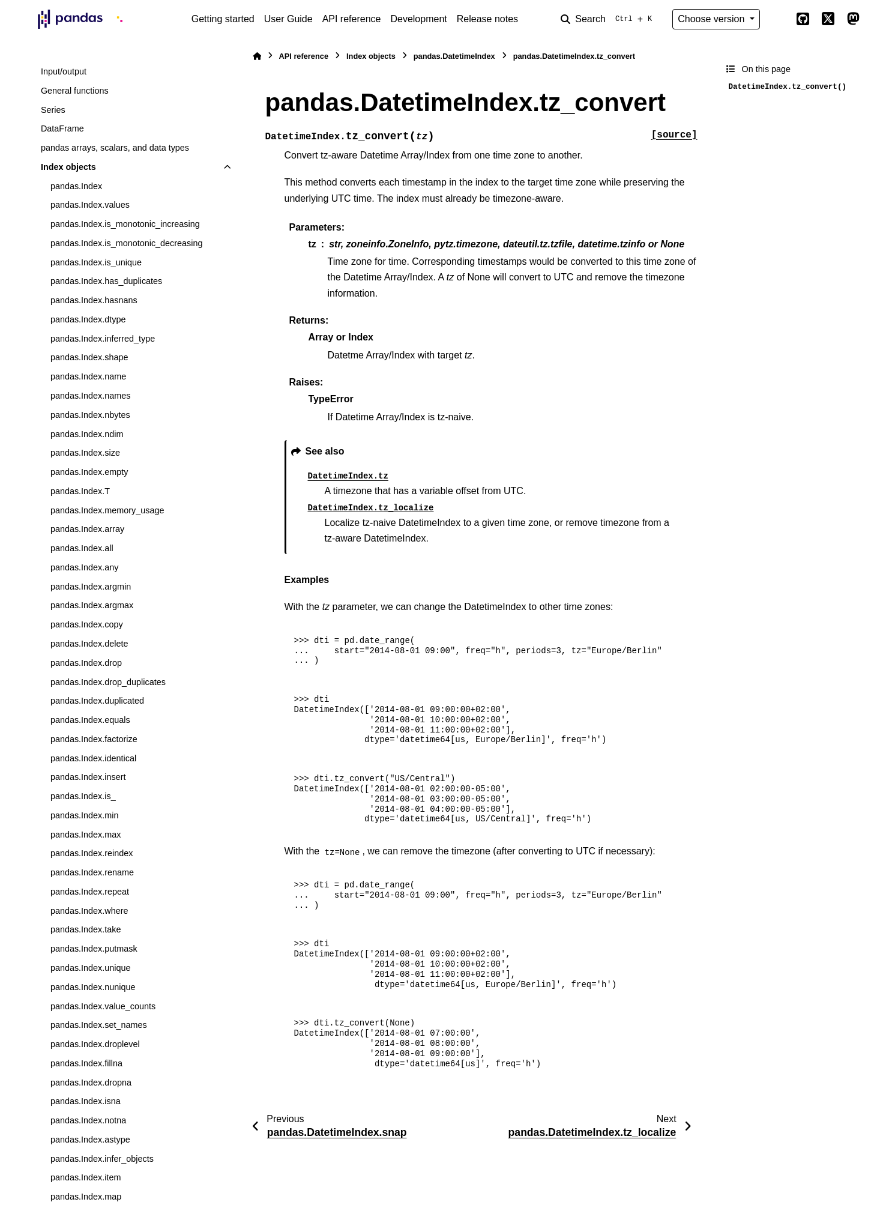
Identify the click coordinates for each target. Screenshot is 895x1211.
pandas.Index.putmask (93, 948)
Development (418, 19)
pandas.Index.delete (89, 643)
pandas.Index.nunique (93, 987)
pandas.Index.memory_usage (107, 510)
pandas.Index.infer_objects (102, 1159)
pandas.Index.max (85, 834)
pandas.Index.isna (85, 1101)
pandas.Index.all (81, 548)
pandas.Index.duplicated (97, 700)
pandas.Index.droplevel (95, 1044)
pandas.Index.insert (88, 777)
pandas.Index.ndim (87, 434)
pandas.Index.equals (90, 720)
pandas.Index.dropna (90, 1082)
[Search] (608, 19)
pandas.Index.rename (92, 872)
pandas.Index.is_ (83, 796)
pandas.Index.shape (89, 357)
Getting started (223, 19)
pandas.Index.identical (93, 758)
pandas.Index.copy (86, 624)
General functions (75, 90)
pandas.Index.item (85, 1177)
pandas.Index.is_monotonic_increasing (125, 224)
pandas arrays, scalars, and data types (115, 148)
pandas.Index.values (90, 205)
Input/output (63, 71)
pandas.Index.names (90, 395)
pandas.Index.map (85, 1196)
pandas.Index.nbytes (90, 415)
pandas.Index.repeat (89, 891)
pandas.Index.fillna (86, 1063)
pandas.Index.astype (90, 1139)
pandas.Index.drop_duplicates (108, 682)
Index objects (68, 167)
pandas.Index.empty (89, 472)
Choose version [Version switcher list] (712, 19)
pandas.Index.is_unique (96, 262)
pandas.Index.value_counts (102, 1006)
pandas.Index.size (85, 453)
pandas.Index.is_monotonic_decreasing (126, 243)
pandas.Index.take (85, 929)
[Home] (257, 56)
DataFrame (62, 128)
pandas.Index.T (80, 491)
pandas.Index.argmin (90, 586)
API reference (351, 19)
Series (53, 110)
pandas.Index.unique (90, 968)
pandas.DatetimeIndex (454, 56)
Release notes (487, 19)
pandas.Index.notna (88, 1120)
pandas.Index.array (87, 529)
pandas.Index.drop (86, 663)
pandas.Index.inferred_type (102, 338)
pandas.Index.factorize (93, 739)
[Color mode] (778, 19)
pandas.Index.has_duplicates (106, 281)
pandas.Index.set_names (98, 1025)
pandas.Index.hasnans (93, 300)
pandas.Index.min (84, 815)
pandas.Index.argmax (91, 605)
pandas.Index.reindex (91, 853)
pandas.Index (76, 186)
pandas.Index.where (89, 911)
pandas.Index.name (88, 376)
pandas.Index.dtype (88, 319)
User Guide (288, 19)
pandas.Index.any (84, 567)
